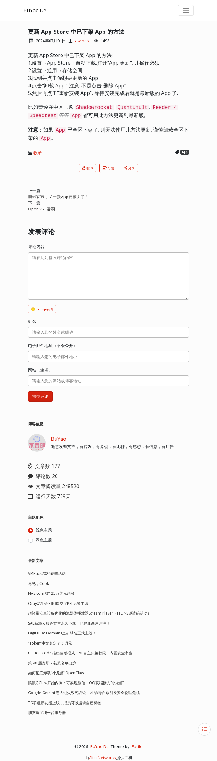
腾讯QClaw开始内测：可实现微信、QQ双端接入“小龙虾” (76, 683)
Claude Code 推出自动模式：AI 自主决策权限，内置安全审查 (80, 653)
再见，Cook (38, 583)
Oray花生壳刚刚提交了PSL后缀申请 (58, 603)
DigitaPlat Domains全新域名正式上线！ (62, 633)
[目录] (204, 729)
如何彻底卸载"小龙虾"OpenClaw (56, 672)
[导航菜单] (186, 10)
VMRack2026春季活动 (47, 573)
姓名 (32, 321)
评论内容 (36, 246)
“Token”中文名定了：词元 (50, 643)
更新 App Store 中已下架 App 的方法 (76, 31)
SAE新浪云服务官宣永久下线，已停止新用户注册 (69, 623)
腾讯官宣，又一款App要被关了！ (58, 196)
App (185, 152)
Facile (137, 746)
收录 (37, 153)
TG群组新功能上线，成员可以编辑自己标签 (64, 702)
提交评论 (40, 396)
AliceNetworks (102, 757)
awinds (82, 41)
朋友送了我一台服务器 (47, 712)
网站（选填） (40, 370)
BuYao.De (34, 10)
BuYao (58, 438)
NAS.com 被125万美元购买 (51, 593)
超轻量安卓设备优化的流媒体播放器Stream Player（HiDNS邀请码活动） (89, 613)
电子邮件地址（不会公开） (52, 345)
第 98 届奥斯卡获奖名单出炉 (52, 663)
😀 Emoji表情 (42, 309)
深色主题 (44, 540)
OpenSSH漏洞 (41, 209)
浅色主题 (44, 530)
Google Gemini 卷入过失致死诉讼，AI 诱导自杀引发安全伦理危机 (84, 692)
